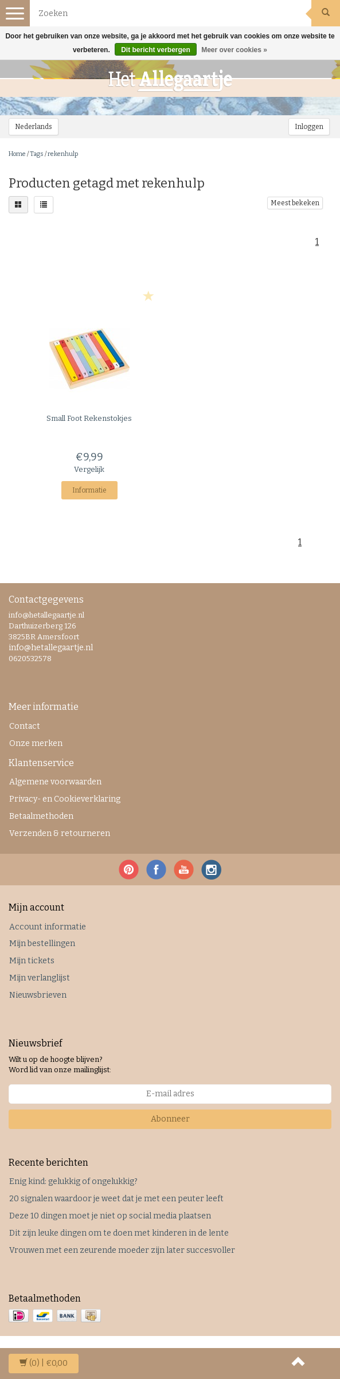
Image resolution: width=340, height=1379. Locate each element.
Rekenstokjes (89, 418)
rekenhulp (63, 154)
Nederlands (33, 127)
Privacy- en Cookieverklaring (64, 799)
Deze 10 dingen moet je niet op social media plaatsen (110, 1216)
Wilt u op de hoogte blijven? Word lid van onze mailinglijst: (60, 1065)
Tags (37, 154)
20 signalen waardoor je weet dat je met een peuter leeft (116, 1199)
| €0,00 (43, 1363)
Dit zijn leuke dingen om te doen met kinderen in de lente (119, 1233)
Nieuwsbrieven (38, 995)
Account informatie (47, 927)
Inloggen (309, 127)
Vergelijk (89, 469)
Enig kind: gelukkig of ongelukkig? (73, 1181)
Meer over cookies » (234, 50)
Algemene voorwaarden (55, 782)
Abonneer (170, 1119)
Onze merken (35, 743)
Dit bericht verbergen (155, 50)
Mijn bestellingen (42, 943)
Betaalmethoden (41, 816)
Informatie (89, 490)
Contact (24, 726)
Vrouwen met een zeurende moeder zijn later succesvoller (122, 1250)
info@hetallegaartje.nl (51, 648)
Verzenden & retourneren (59, 833)
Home (17, 154)
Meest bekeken (295, 203)
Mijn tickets (31, 961)
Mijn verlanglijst (39, 978)
